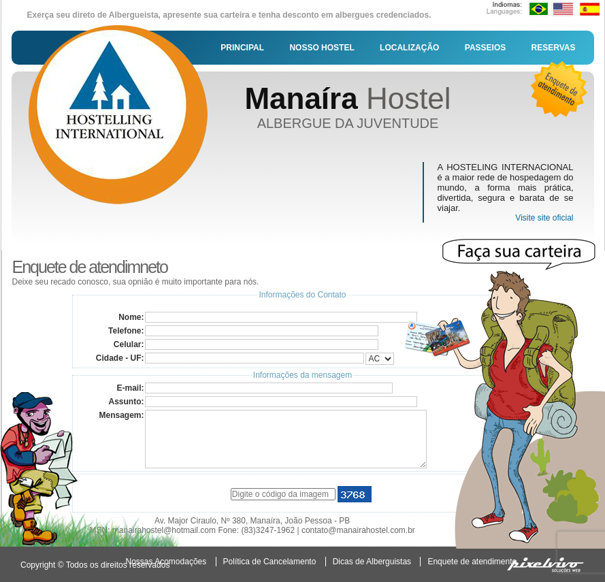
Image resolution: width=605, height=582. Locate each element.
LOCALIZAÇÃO (409, 47)
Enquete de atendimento (472, 561)
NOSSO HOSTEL (321, 47)
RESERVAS (554, 47)
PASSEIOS (485, 47)
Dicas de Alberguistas (372, 561)
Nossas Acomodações (166, 561)
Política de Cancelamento (269, 561)
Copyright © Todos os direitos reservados (94, 565)
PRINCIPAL (242, 47)
